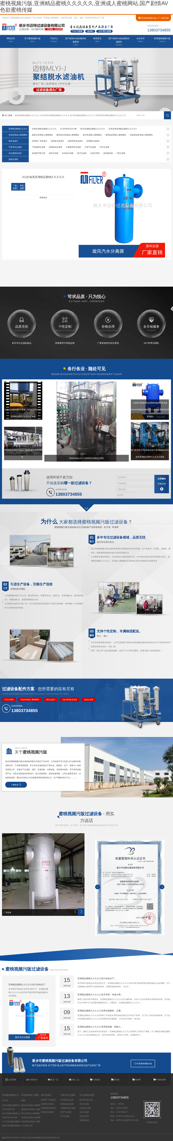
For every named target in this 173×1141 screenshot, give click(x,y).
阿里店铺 (163, 18)
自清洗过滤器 (85, 1108)
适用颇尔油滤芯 (47, 1112)
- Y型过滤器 (120, 153)
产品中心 (54, 40)
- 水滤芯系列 (94, 153)
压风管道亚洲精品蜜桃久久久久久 (109, 115)
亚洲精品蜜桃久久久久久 (10, 1098)
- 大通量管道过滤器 (73, 147)
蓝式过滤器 (84, 1112)
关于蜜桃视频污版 (32, 40)
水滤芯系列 (84, 1116)
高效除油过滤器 (66, 1104)
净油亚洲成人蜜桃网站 (18, 135)
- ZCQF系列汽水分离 (68, 129)
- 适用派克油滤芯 (57, 141)
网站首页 (11, 40)
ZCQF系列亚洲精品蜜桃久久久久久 (55, 115)
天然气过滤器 (65, 1112)
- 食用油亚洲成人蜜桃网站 (115, 135)
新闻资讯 (97, 40)
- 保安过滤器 (53, 153)
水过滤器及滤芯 (15, 153)
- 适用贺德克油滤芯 (75, 141)
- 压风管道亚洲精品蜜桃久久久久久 (122, 129)
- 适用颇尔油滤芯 (92, 141)
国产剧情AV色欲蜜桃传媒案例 (75, 41)
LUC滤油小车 (27, 1125)
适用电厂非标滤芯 (48, 1100)
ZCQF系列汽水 (8, 1109)
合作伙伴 (140, 40)
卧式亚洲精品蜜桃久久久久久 (82, 115)
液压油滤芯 (13, 141)
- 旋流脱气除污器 (38, 153)
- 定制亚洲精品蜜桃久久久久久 (44, 129)
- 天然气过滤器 (90, 147)
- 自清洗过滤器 (67, 153)
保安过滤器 (84, 1104)
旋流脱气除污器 (86, 1100)
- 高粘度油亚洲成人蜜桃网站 (141, 135)
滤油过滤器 (13, 159)
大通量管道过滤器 (67, 1108)
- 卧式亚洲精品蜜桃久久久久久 (92, 129)
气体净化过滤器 (15, 147)
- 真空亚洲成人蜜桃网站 (92, 135)
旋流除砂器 (84, 1120)
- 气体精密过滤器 (38, 147)
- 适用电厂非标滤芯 (39, 141)
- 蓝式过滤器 (81, 153)
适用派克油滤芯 (47, 1104)
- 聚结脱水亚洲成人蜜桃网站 (67, 135)
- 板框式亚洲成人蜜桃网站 (42, 135)
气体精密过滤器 (66, 1100)
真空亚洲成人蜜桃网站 (30, 1113)
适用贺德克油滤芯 (48, 1108)
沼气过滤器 (65, 1116)
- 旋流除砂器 (107, 153)
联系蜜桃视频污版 (147, 18)
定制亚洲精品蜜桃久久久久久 (27, 115)
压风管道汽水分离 (9, 1117)
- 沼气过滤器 (104, 147)
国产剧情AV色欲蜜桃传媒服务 (119, 41)
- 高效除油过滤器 (55, 147)
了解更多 (16, 785)
